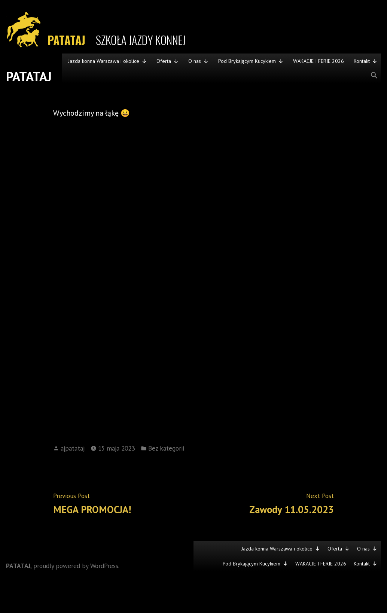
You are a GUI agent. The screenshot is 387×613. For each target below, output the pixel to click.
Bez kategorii (166, 448)
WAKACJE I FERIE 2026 (318, 61)
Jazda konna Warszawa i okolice (107, 61)
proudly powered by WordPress (75, 565)
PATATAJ (29, 76)
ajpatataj (73, 448)
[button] (221, 75)
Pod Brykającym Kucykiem (250, 61)
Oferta (167, 61)
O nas (198, 61)
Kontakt (365, 61)
